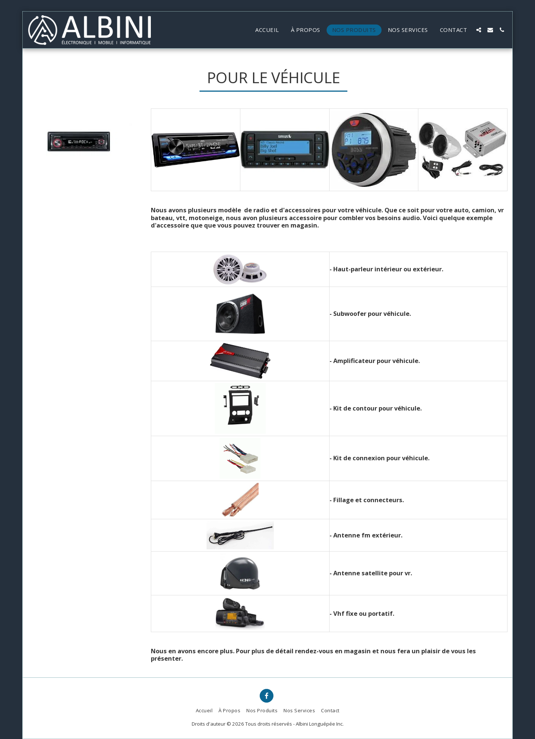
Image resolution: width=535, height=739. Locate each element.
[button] (478, 30)
